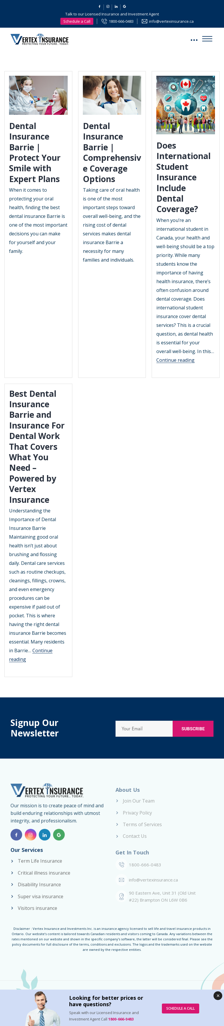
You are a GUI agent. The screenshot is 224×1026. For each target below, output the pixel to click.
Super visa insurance (40, 901)
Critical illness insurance (44, 877)
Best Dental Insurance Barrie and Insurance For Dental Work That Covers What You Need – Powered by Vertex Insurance (37, 446)
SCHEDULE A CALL (180, 1008)
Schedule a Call (76, 21)
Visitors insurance (37, 913)
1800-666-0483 (121, 21)
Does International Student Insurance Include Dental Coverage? (183, 177)
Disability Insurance (39, 889)
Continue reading (175, 360)
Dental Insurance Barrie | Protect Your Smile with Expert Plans (35, 152)
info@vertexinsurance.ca (171, 21)
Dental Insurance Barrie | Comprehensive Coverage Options (112, 152)
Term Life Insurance (40, 866)
